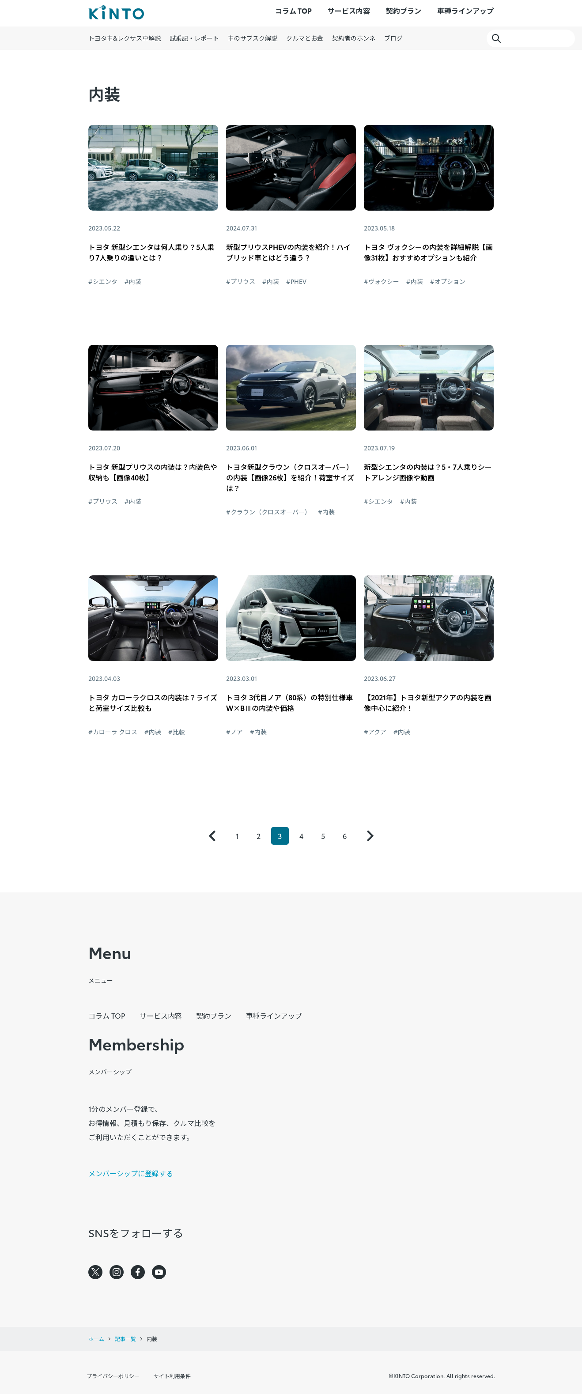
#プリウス (240, 281)
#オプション (447, 281)
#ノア (234, 731)
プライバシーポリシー (113, 1375)
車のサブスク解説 (252, 38)
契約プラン (403, 10)
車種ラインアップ (465, 10)
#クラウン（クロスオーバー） (268, 511)
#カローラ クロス (112, 731)
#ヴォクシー (381, 281)
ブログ (393, 38)
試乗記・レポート (194, 38)
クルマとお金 (304, 38)
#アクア (375, 731)
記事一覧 (125, 1338)
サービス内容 (349, 10)
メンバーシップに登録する (130, 1173)
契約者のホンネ (353, 38)
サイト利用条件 (172, 1375)
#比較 (176, 731)
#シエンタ (102, 281)
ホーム (96, 1338)
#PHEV (296, 281)
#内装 (133, 281)
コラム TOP (293, 10)
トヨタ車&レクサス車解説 (124, 38)
